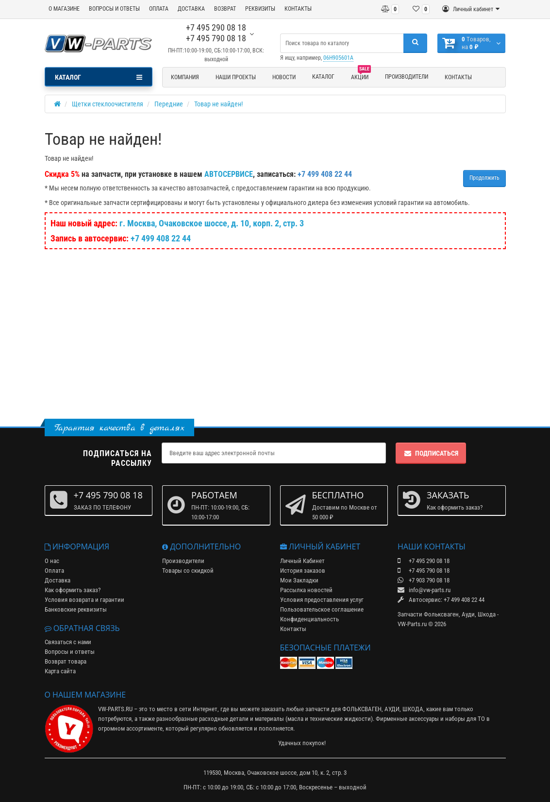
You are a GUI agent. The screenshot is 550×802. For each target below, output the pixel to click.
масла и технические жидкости (329, 718)
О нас (52, 560)
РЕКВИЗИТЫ (260, 8)
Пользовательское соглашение (322, 609)
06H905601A (338, 57)
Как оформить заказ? (72, 590)
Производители (406, 76)
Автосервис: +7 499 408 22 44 (441, 599)
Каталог (323, 76)
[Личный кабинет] (471, 9)
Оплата (54, 570)
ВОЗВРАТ (225, 8)
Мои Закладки (299, 580)
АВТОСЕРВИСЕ (228, 174)
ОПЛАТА (158, 8)
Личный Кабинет (302, 560)
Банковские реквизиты (76, 609)
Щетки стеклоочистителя (107, 104)
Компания (185, 77)
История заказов (302, 570)
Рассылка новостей (306, 590)
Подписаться (430, 453)
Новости (284, 77)
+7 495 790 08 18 (216, 38)
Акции (361, 76)
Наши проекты (236, 77)
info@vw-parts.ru (424, 590)
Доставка (57, 580)
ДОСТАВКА (191, 8)
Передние (168, 104)
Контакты (458, 77)
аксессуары (424, 718)
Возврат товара (65, 661)
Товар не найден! (218, 104)
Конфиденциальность (309, 619)
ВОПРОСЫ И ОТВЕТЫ (114, 8)
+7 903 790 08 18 (424, 580)
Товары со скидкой (188, 570)
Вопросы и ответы (70, 651)
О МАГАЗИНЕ (64, 8)
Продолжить (484, 177)
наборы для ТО (465, 718)
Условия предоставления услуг (322, 599)
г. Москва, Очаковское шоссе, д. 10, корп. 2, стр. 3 (211, 223)
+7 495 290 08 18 (216, 27)
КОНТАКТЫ (298, 8)
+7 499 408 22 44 (161, 238)
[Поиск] (415, 43)
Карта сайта (60, 671)
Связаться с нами (68, 642)
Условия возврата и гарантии (84, 599)
